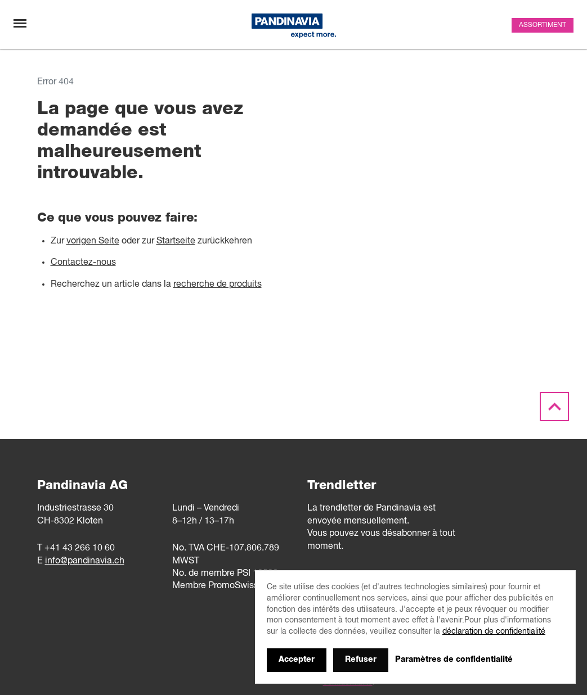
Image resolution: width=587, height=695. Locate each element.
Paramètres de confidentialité (454, 660)
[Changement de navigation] (20, 23)
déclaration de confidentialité (493, 631)
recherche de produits (217, 284)
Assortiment (542, 25)
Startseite (175, 241)
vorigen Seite (92, 241)
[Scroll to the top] (554, 407)
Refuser (361, 660)
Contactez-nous (83, 262)
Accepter (297, 660)
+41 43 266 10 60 (79, 548)
